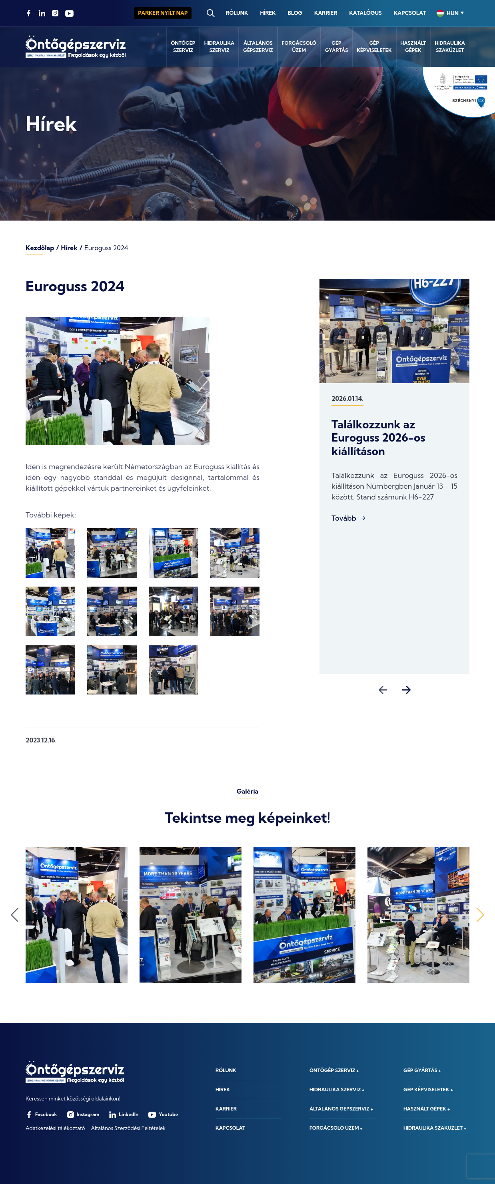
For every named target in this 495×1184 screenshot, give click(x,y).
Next (406, 690)
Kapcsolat (410, 13)
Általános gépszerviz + (341, 1109)
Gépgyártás (336, 46)
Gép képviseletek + (428, 1089)
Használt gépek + (426, 1109)
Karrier (325, 13)
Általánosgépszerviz (258, 46)
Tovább (343, 518)
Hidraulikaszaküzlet (450, 46)
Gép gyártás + (422, 1070)
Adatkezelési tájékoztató (55, 1128)
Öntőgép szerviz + (334, 1070)
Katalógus (365, 13)
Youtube (163, 1114)
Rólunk (237, 13)
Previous (383, 690)
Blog (295, 13)
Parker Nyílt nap (163, 13)
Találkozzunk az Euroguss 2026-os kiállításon (378, 438)
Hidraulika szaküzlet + (435, 1128)
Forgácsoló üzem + (336, 1128)
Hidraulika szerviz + (337, 1089)
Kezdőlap (40, 248)
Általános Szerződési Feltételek (128, 1128)
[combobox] (450, 13)
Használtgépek (413, 46)
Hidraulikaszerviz (219, 46)
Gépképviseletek (374, 46)
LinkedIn (123, 1114)
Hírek (267, 13)
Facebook (41, 1114)
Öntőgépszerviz (183, 46)
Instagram (83, 1114)
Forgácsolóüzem (299, 46)
